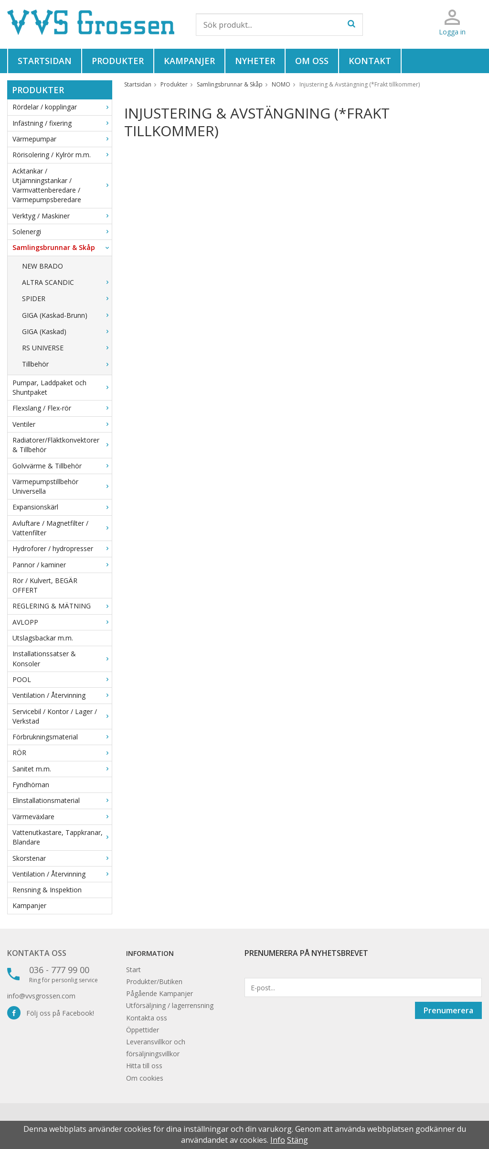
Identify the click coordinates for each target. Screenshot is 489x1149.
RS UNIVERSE (67, 347)
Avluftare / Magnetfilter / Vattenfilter (62, 528)
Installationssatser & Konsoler (62, 658)
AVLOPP (62, 622)
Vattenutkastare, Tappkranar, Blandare (62, 837)
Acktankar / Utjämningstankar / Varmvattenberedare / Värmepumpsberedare (62, 185)
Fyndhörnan (30, 784)
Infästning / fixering (62, 123)
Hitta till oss (144, 1065)
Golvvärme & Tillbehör (62, 465)
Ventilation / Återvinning (62, 695)
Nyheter (255, 60)
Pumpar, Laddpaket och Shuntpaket (62, 387)
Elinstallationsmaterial (62, 800)
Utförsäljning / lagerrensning (169, 1005)
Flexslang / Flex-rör (62, 407)
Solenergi (62, 231)
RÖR (62, 752)
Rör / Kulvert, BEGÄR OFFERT (44, 585)
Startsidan (45, 60)
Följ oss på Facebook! (50, 1013)
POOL (62, 679)
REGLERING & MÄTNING (62, 605)
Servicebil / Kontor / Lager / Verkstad (62, 716)
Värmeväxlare (62, 816)
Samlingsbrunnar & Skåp (62, 247)
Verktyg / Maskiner (62, 215)
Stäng (297, 1140)
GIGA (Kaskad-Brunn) (67, 315)
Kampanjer (189, 60)
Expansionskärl (62, 506)
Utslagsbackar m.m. (42, 637)
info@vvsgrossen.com (41, 995)
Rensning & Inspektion (47, 889)
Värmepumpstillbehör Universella (62, 486)
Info (277, 1140)
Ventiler (62, 424)
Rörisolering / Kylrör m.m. (62, 154)
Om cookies (144, 1078)
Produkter (118, 60)
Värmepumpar (62, 138)
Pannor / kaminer (62, 564)
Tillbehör (67, 364)
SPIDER (67, 298)
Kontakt (370, 60)
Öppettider (142, 1029)
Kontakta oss (36, 953)
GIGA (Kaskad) (67, 331)
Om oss (312, 60)
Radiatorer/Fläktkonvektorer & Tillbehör (62, 444)
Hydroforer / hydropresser (62, 548)
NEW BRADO (42, 266)
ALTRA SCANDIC (67, 282)
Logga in (452, 31)
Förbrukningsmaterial (62, 736)
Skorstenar (62, 858)
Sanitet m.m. (62, 768)
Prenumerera (448, 1010)
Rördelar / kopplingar (62, 106)
